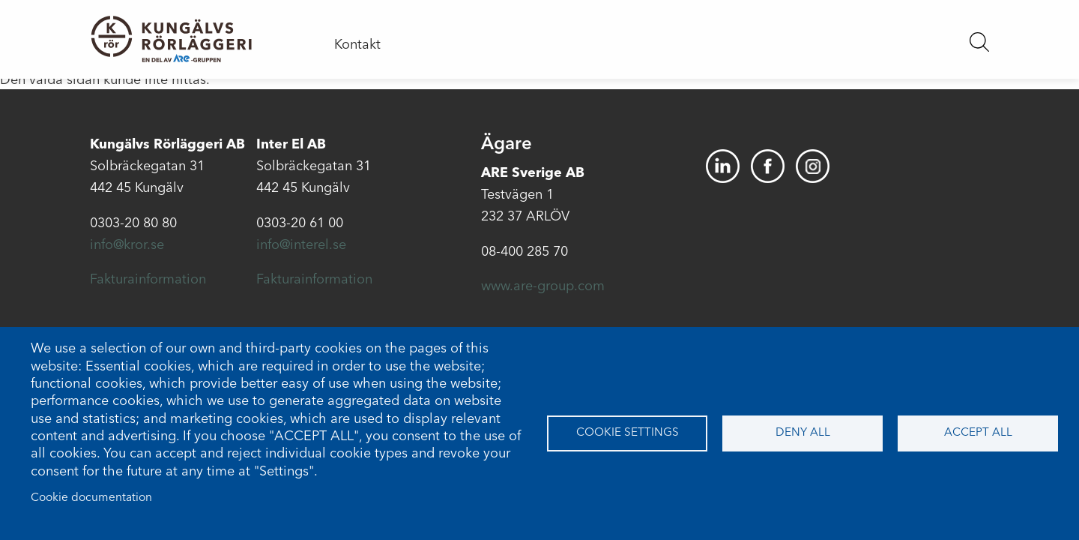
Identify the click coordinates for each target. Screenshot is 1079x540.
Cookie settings (627, 433)
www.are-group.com (543, 286)
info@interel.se (301, 245)
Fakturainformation (148, 279)
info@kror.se (127, 245)
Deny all (803, 433)
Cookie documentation (91, 498)
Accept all (978, 433)
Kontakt (357, 45)
